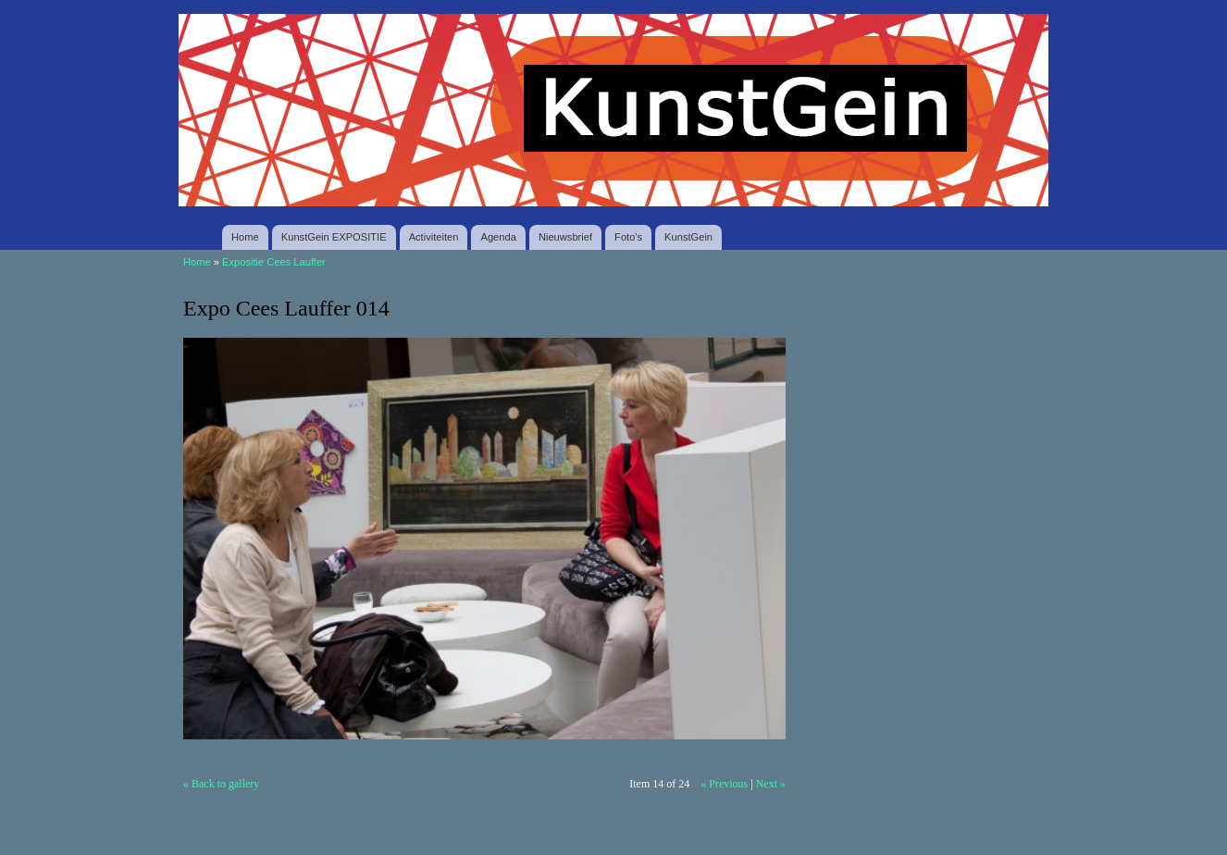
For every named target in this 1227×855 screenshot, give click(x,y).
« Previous (724, 783)
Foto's (628, 236)
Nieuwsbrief (565, 236)
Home (245, 236)
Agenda (497, 236)
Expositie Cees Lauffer (274, 261)
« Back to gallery (221, 783)
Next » (771, 783)
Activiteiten (434, 236)
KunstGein (688, 236)
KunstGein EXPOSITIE (334, 236)
